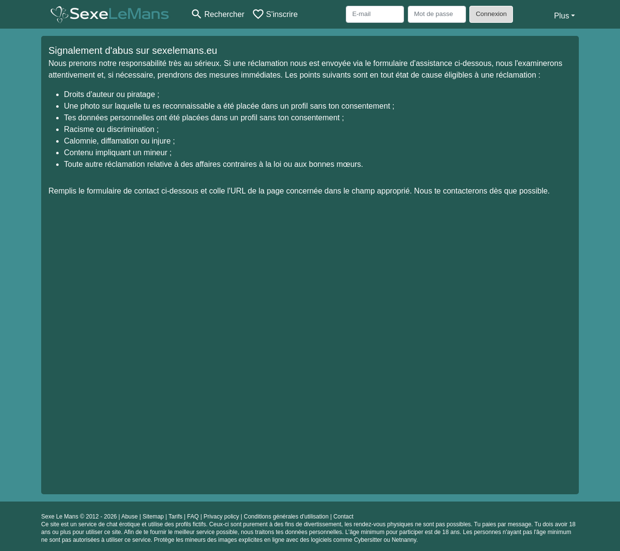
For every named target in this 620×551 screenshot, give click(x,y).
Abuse (129, 516)
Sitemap (153, 516)
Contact (343, 516)
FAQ (193, 516)
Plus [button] (561, 16)
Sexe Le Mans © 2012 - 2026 (79, 516)
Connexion (491, 13)
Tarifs (176, 516)
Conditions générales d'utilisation (286, 516)
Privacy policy (221, 516)
